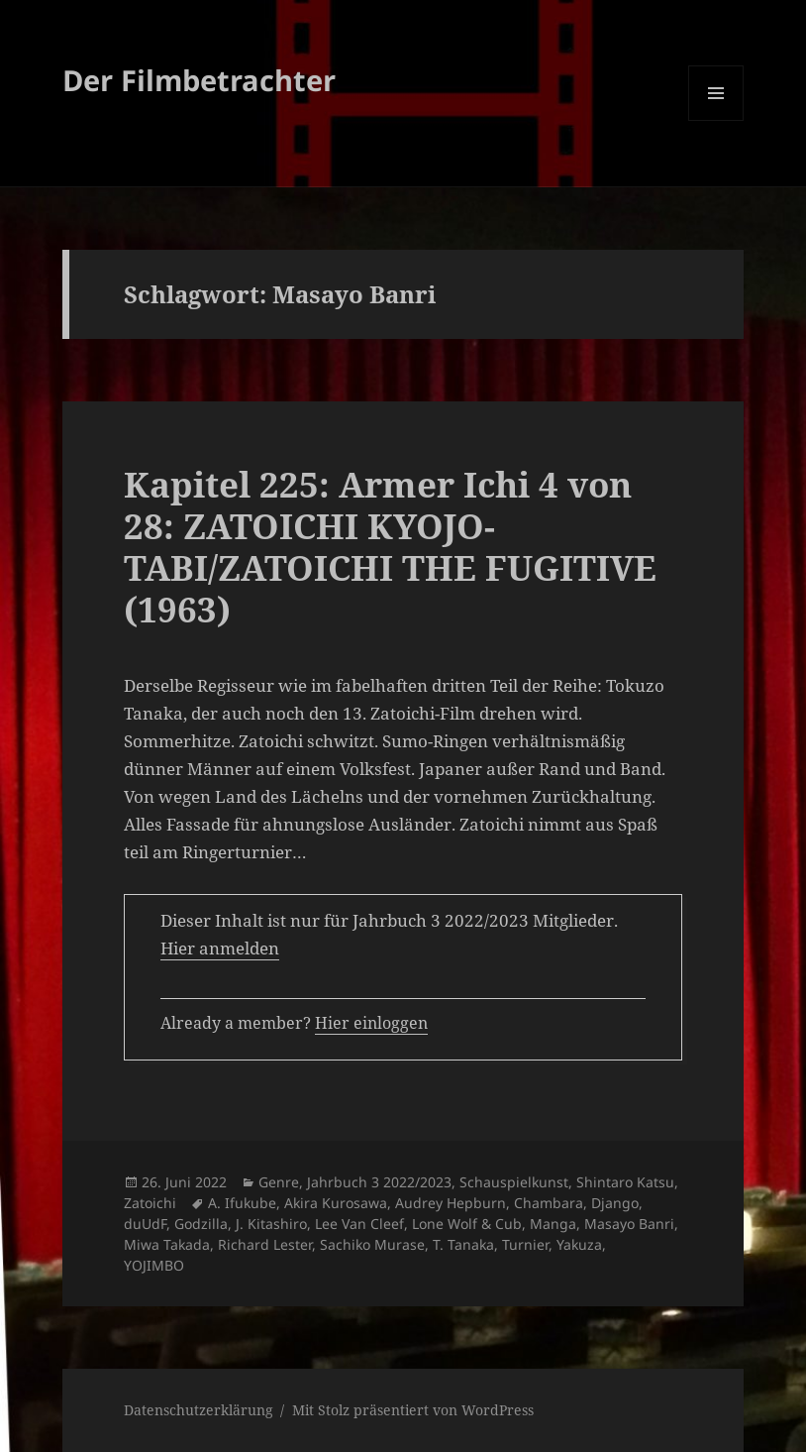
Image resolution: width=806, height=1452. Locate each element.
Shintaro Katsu (625, 1182)
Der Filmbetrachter (199, 79)
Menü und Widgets (716, 120)
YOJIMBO (154, 1265)
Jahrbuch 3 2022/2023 (379, 1182)
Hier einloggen (371, 1023)
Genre (278, 1182)
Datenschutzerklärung (198, 1409)
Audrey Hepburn (450, 1202)
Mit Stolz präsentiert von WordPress (413, 1409)
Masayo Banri (629, 1223)
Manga (553, 1223)
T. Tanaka (463, 1244)
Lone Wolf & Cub (467, 1223)
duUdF (145, 1223)
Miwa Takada (167, 1244)
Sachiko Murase (372, 1244)
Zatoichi (150, 1202)
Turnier (525, 1244)
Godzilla (201, 1223)
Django (615, 1202)
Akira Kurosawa (335, 1202)
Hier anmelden (219, 948)
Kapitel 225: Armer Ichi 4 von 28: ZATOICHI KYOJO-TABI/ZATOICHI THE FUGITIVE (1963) (390, 546)
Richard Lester (265, 1244)
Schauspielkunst (513, 1182)
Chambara (548, 1202)
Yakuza (579, 1244)
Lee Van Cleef (359, 1223)
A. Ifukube (242, 1202)
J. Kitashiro (271, 1223)
